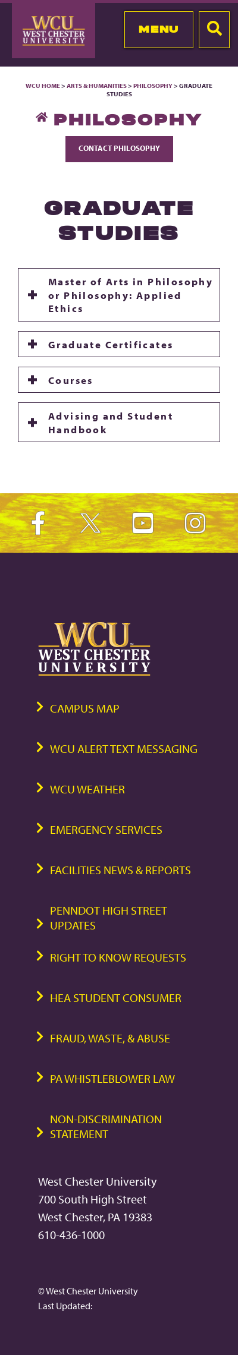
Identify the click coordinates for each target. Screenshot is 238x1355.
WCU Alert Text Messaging (124, 748)
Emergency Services (106, 829)
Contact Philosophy (119, 148)
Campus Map (85, 708)
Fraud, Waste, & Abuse (110, 1038)
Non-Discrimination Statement (106, 1126)
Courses (70, 379)
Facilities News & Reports (120, 869)
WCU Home (43, 85)
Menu (158, 29)
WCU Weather (87, 789)
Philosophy (153, 85)
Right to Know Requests (118, 957)
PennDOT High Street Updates (108, 917)
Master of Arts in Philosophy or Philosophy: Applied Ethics (130, 294)
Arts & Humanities (97, 85)
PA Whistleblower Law (112, 1078)
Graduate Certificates (110, 344)
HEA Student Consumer (115, 997)
